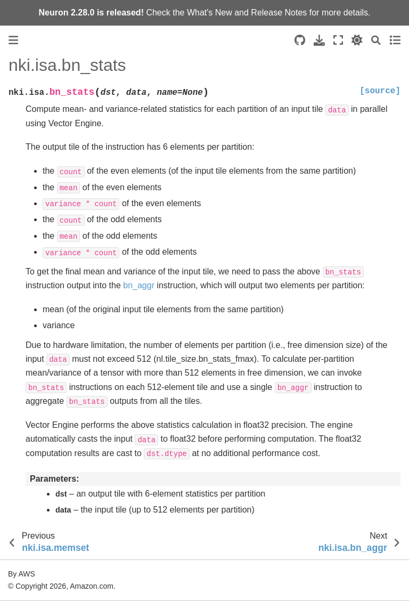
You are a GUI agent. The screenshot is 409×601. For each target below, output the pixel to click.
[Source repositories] (299, 40)
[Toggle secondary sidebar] (395, 40)
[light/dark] (357, 40)
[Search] (376, 40)
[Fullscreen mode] (338, 40)
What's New (209, 12)
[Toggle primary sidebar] (13, 40)
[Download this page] (319, 40)
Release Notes (279, 12)
